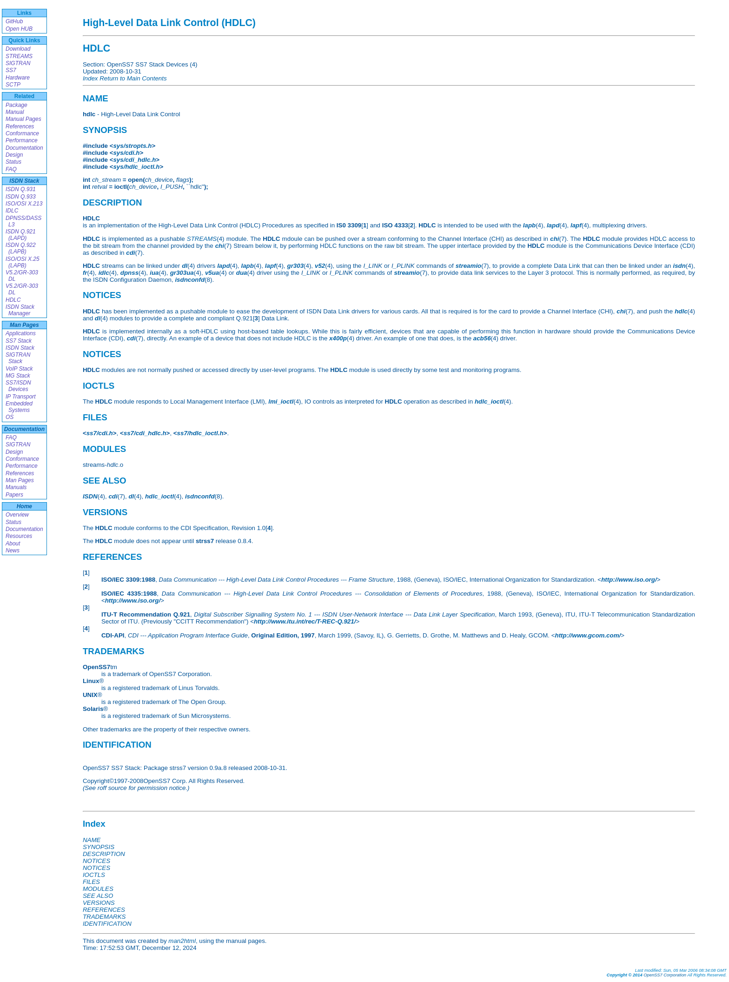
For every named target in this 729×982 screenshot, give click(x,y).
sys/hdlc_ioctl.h (136, 166)
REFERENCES (104, 909)
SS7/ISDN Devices (18, 385)
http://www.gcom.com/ (588, 635)
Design (14, 155)
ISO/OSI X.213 (24, 203)
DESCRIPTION (104, 853)
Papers (14, 494)
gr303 (295, 265)
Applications (21, 333)
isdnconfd (190, 279)
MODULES (98, 888)
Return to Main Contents (132, 78)
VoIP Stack (19, 368)
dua (241, 272)
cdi (130, 252)
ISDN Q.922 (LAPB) (21, 248)
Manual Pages (23, 119)
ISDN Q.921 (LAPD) (21, 234)
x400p (338, 338)
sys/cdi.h (126, 152)
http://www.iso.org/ (628, 579)
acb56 (482, 338)
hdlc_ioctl (489, 401)
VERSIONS (99, 902)
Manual (15, 112)
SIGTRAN (18, 63)
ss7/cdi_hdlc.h (145, 433)
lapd (553, 225)
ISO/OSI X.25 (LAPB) (23, 262)
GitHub (14, 21)
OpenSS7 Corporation (664, 975)
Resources (19, 536)
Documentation (24, 148)
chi (554, 238)
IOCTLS (94, 874)
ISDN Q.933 (21, 196)
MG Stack (18, 375)
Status (13, 162)
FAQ (11, 169)
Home (24, 506)
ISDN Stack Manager (20, 310)
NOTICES (96, 860)
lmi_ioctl (280, 401)
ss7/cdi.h (99, 433)
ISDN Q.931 (21, 189)
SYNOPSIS (98, 846)
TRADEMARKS (104, 916)
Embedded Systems (19, 406)
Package (16, 105)
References (20, 126)
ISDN (90, 496)
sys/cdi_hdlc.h (134, 159)
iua (154, 272)
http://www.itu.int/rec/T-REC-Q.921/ (305, 621)
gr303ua (182, 272)
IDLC (12, 210)
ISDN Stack (24, 181)
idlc (104, 272)
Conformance (22, 133)
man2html (182, 940)
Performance (22, 140)
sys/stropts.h (132, 145)
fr (85, 272)
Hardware (18, 77)
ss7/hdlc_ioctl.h (200, 433)
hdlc (681, 311)
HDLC (13, 300)
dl (184, 265)
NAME (92, 839)
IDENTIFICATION (107, 923)
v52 (320, 265)
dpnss (129, 272)
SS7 (11, 70)
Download (18, 49)
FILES (91, 881)
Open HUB (19, 29)
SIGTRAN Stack (18, 358)
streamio (469, 265)
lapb (529, 225)
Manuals (16, 487)
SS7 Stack (19, 341)
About (13, 543)
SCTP (13, 84)
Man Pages (24, 325)
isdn (679, 265)
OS (9, 417)
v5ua (212, 272)
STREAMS (19, 56)
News (13, 550)
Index (90, 78)
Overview (17, 514)
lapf (576, 225)
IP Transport (21, 396)
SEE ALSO (98, 895)
